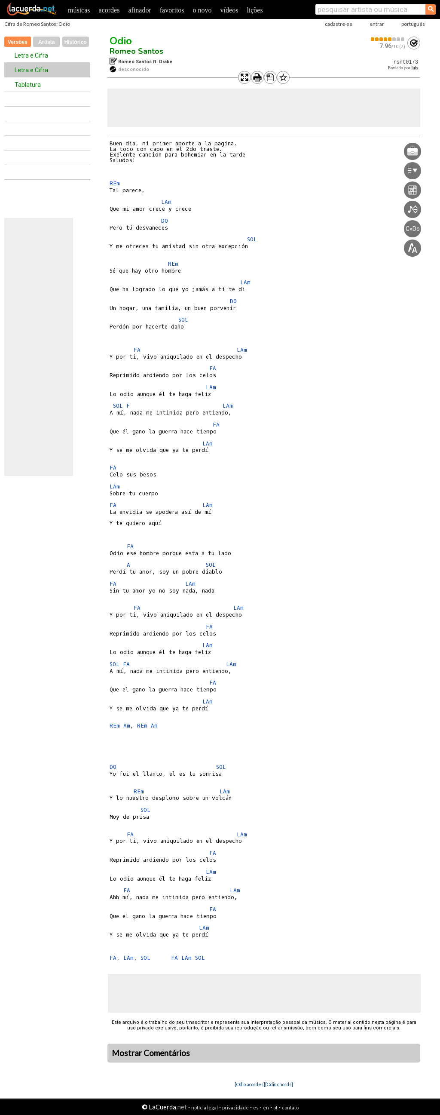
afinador (139, 10)
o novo (202, 10)
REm (115, 183)
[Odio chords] (279, 1084)
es (256, 1107)
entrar (377, 24)
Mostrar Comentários (151, 1053)
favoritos (172, 10)
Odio (121, 41)
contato (290, 1107)
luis (415, 67)
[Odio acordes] (250, 1084)
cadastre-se (338, 24)
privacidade (235, 1107)
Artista (46, 42)
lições (255, 10)
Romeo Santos (136, 51)
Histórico (75, 42)
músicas (79, 10)
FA (137, 349)
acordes (109, 10)
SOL (252, 239)
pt (275, 1107)
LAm (166, 202)
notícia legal (204, 1107)
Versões (18, 42)
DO (164, 220)
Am (126, 725)
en (266, 1107)
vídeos (229, 10)
